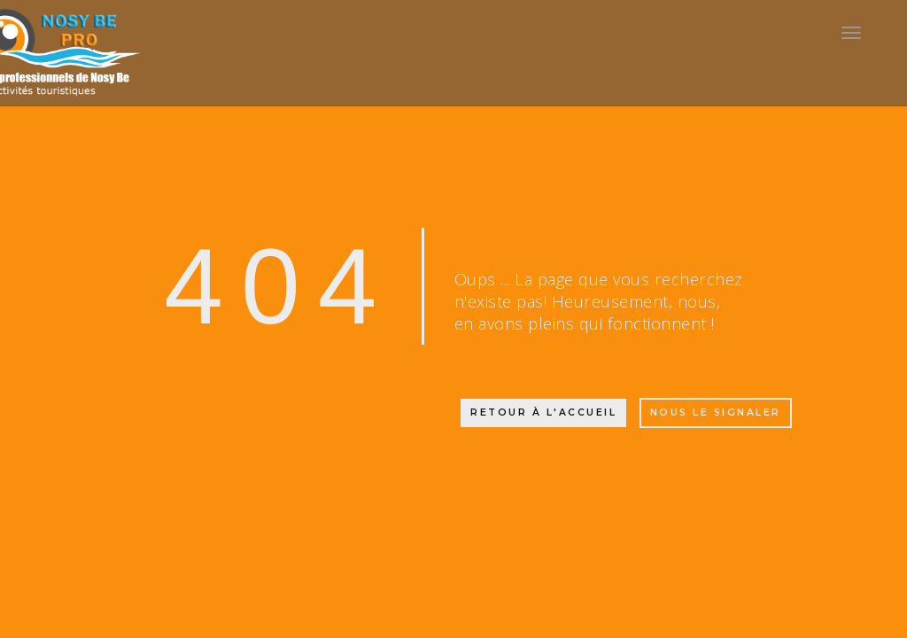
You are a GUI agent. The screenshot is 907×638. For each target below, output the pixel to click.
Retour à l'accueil (543, 412)
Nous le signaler (715, 412)
